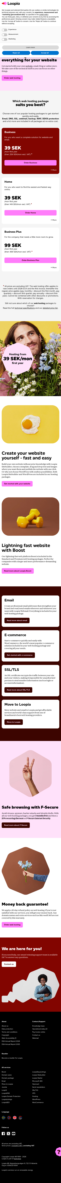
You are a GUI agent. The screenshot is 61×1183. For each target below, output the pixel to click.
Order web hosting (12, 925)
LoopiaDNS (6, 1093)
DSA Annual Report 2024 (11, 1041)
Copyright (5, 1035)
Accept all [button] (45, 53)
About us (5, 1026)
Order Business (30, 163)
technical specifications (25, 308)
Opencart (35, 1084)
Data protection (7, 1029)
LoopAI (4, 1090)
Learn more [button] (30, 47)
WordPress (36, 1099)
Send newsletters (38, 1087)
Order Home (30, 213)
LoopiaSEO (6, 1102)
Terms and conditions (9, 1032)
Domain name (7, 1075)
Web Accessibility (8, 1038)
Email (3, 1081)
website (29, 66)
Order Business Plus (30, 260)
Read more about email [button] (17, 620)
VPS (33, 1093)
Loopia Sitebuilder (38, 1075)
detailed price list (50, 308)
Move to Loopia (13, 722)
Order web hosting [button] (12, 78)
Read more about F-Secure (15, 825)
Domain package (8, 1078)
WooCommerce (38, 1102)
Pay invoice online (38, 1032)
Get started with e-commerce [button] (19, 655)
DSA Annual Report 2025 (11, 1044)
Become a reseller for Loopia (12, 1058)
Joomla (4, 1087)
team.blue (17, 1159)
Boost (4, 1072)
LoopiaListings (7, 1099)
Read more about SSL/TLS (18, 690)
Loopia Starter (37, 1078)
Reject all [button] (16, 53)
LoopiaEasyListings (39, 1072)
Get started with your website (17, 484)
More (54, 170)
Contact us (9, 964)
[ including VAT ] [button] (17, 1146)
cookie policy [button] (43, 14)
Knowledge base (38, 1026)
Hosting (35, 1096)
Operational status (39, 1029)
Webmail (35, 1038)
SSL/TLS (35, 1090)
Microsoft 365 (37, 1081)
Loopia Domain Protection (11, 1096)
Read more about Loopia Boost (17, 571)
